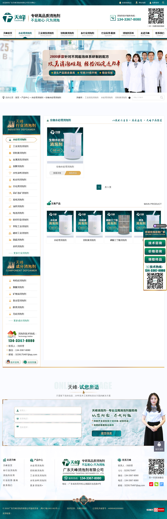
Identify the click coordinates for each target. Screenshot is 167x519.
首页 (17, 97)
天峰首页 (8, 465)
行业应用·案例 (10, 480)
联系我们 (8, 485)
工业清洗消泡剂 (92, 97)
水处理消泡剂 (37, 97)
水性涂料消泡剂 (38, 480)
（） (50, 508)
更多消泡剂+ (36, 485)
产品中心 (25, 97)
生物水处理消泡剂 (53, 97)
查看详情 (57, 173)
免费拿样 (155, 3)
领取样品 (73, 173)
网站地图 (142, 3)
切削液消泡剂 (121, 97)
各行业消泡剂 (10, 470)
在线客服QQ (126, 3)
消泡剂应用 (9, 475)
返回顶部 (159, 449)
